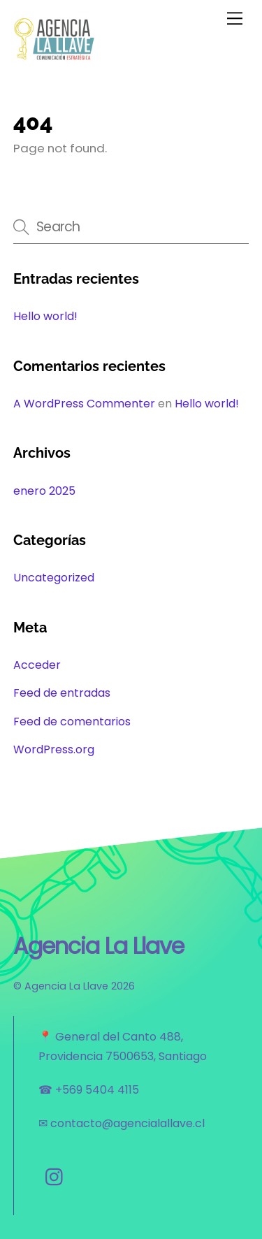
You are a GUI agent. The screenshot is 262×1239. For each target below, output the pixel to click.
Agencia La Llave (66, 986)
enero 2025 (44, 491)
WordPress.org (53, 749)
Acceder (37, 665)
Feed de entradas (61, 693)
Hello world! (45, 316)
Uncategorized (53, 578)
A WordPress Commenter (84, 404)
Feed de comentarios (72, 721)
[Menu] (235, 18)
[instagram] (57, 1177)
